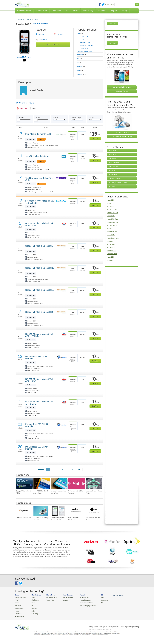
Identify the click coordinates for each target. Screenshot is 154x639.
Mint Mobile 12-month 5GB (38, 134)
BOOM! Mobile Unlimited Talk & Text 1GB (39, 380)
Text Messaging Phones (84, 605)
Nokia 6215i (112, 154)
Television (64, 600)
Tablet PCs (49, 600)
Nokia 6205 (111, 244)
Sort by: (91, 117)
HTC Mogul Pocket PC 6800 (118, 182)
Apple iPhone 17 (83, 40)
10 (73, 469)
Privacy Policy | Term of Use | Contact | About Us (109, 625)
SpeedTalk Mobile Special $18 (39, 290)
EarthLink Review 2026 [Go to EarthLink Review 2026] (23, 518)
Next (79, 469)
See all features (53, 44)
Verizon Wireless (20, 597)
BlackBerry (34, 600)
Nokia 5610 (111, 203)
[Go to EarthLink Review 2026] (23, 511)
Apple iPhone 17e (84, 37)
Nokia (36, 19)
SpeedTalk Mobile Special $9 (39, 312)
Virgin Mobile (19, 608)
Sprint (17, 602)
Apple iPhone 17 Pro (84, 43)
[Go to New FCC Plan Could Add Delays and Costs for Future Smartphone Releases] (41, 483)
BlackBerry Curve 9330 (116, 179)
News (107, 4)
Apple (32, 597)
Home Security (88, 11)
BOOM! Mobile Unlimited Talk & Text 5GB (39, 224)
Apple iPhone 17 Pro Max (86, 45)
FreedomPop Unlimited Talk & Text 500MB (39, 202)
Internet (75, 11)
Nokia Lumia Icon (112, 238)
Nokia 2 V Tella (112, 209)
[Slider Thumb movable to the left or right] (18, 120)
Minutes (21, 117)
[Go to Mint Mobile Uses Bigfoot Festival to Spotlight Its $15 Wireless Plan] (94, 483)
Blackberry (100, 600)
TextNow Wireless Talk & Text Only (39, 179)
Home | (90, 625)
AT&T (16, 600)
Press (112, 4)
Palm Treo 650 (113, 166)
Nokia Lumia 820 (112, 222)
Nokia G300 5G (112, 206)
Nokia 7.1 (110, 228)
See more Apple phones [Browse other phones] (85, 51)
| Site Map (129, 625)
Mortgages (113, 11)
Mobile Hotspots (51, 597)
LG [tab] (79, 62)
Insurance (101, 11)
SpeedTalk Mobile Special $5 (39, 246)
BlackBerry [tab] (81, 54)
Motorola (33, 608)
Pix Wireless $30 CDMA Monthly (36, 448)
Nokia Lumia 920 (112, 213)
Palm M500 (112, 158)
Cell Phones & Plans (24, 11)
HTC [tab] (79, 58)
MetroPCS (18, 613)
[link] (22, 108)
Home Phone (56, 11)
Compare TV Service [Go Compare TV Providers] (122, 132)
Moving (124, 11)
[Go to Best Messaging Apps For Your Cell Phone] (58, 511)
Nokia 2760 (111, 216)
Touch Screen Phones (84, 602)
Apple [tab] (80, 33)
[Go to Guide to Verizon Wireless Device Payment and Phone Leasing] (75, 511)
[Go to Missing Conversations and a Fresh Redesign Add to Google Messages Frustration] (59, 483)
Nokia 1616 (111, 247)
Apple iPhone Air (83, 48)
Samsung (34, 613)
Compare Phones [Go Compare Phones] (122, 91)
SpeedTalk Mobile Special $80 (39, 268)
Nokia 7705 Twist (112, 219)
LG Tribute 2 (113, 174)
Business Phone (41, 11)
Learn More (112, 24)
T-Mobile (17, 605)
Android (99, 597)
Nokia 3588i (112, 150)
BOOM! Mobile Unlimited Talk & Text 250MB (39, 335)
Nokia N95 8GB (114, 162)
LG (32, 605)
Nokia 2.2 (110, 260)
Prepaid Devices (82, 600)
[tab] (90, 41)
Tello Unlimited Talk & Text (37, 156)
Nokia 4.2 (110, 241)
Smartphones (81, 597)
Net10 (17, 610)
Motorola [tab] (81, 66)
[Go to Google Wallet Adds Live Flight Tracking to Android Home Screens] (24, 483)
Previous (41, 469)
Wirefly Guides (114, 595)
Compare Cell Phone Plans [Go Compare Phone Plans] (122, 87)
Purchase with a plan (40, 23)
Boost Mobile (19, 615)
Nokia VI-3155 (111, 251)
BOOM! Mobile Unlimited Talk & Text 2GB (39, 403)
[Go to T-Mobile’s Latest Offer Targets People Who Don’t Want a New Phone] (76, 483)
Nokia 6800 (111, 200)
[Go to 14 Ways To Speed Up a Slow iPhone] (40, 511)
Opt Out (136, 625)
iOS (98, 602)
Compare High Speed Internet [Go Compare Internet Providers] (122, 136)
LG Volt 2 (112, 170)
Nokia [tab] (80, 70)
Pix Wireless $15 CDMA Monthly (36, 357)
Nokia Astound (112, 232)
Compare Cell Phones (23, 19)
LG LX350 (112, 187)
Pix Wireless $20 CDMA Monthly (36, 425)
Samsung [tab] (81, 74)
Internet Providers (66, 597)
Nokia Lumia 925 (112, 225)
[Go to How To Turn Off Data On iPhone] (93, 511)
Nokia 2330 (111, 257)
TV (67, 11)
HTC (32, 602)
